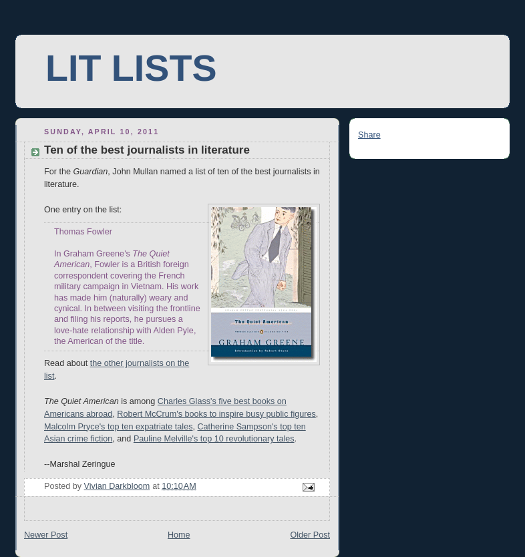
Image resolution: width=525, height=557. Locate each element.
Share (369, 135)
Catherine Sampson (234, 426)
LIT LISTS (130, 68)
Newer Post (45, 535)
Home (179, 535)
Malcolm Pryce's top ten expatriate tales (118, 426)
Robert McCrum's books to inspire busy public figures (216, 414)
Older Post (310, 535)
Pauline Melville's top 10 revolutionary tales (214, 438)
